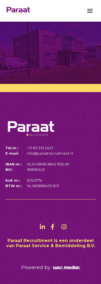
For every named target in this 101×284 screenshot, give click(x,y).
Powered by (50, 267)
